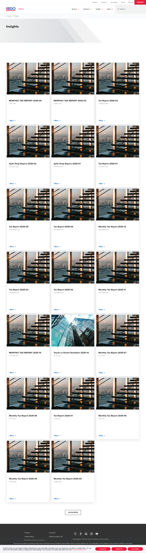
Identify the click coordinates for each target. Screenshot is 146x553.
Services (74, 9)
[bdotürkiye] (75, 533)
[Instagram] (91, 533)
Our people (114, 2)
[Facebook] (80, 533)
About (109, 9)
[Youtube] (97, 533)
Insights (98, 9)
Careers (95, 2)
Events (123, 2)
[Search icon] (119, 9)
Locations (104, 2)
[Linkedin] (86, 533)
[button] (140, 2)
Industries (86, 9)
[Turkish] (132, 2)
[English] (129, 2)
